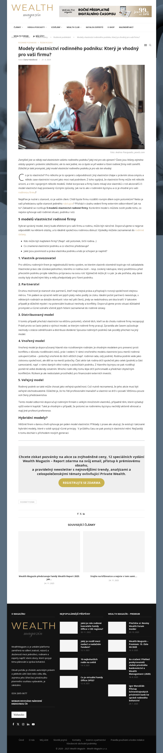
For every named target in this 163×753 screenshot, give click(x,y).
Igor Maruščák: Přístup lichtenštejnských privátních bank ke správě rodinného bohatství (139, 693)
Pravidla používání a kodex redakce (127, 740)
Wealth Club (73, 27)
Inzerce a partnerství (96, 740)
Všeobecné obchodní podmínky (82, 743)
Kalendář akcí (126, 27)
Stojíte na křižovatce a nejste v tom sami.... (113, 576)
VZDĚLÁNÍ (55, 27)
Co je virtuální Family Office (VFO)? (92, 679)
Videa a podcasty (36, 27)
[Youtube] (33, 724)
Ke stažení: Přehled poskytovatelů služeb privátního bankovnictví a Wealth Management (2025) (140, 666)
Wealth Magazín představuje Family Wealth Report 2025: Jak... (49, 578)
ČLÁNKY (17, 27)
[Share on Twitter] (81, 513)
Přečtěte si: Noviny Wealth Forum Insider (139, 626)
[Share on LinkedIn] (84, 513)
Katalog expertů (94, 27)
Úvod (21, 740)
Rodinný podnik (27, 502)
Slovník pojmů (60, 740)
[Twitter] (18, 724)
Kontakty (76, 740)
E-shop (111, 27)
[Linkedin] (28, 724)
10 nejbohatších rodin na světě (89, 661)
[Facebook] (13, 724)
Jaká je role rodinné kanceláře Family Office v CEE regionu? (92, 626)
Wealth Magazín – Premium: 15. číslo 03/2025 (138, 644)
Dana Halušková (30, 59)
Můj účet (44, 740)
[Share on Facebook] (77, 513)
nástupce (68, 203)
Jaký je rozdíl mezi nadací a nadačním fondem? (91, 644)
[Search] (150, 45)
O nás (32, 740)
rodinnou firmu (26, 192)
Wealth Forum (21, 36)
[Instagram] (23, 724)
